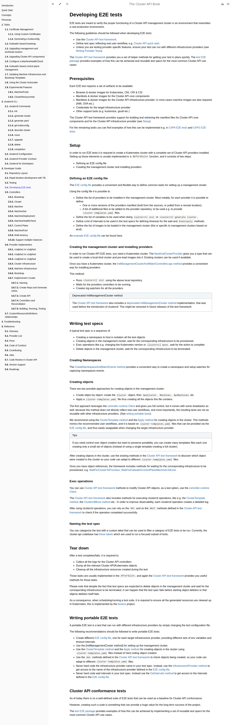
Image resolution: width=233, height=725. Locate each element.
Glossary (11, 331)
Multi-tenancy (18, 235)
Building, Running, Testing (28, 308)
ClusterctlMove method (97, 500)
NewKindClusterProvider (168, 253)
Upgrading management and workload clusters (21, 50)
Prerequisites (82, 78)
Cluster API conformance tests (98, 688)
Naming (19, 283)
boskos (122, 602)
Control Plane (18, 225)
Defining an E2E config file (89, 178)
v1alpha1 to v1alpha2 (22, 249)
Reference (8, 326)
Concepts (6, 15)
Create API (20, 296)
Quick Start (7, 10)
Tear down (79, 546)
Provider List (13, 336)
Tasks (6, 24)
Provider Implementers (18, 244)
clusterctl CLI (9, 101)
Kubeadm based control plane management (22, 68)
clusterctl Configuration (18, 154)
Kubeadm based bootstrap (20, 43)
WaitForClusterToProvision (104, 468)
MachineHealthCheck (22, 221)
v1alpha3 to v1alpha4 (22, 259)
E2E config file (83, 185)
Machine (15, 206)
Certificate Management (19, 29)
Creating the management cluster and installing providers (111, 246)
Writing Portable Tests (88, 50)
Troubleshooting (11, 321)
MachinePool (18, 230)
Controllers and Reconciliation (23, 302)
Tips (74, 433)
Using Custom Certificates (24, 34)
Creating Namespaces (85, 359)
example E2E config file (86, 235)
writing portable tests (138, 412)
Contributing (13, 350)
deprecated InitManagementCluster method (152, 302)
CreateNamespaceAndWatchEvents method (100, 366)
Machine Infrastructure (22, 268)
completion (16, 149)
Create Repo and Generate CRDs (29, 289)
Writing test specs (86, 322)
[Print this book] (223, 4)
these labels (106, 532)
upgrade (15, 139)
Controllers (12, 192)
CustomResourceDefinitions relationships (21, 315)
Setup (146, 121)
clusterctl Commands (17, 106)
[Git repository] (228, 4)
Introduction (7, 5)
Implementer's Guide (21, 278)
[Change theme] (60, 4)
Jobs (9, 355)
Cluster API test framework (101, 39)
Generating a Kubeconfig (23, 39)
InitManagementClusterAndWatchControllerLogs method (149, 263)
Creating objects (81, 381)
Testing (10, 182)
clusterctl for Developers (19, 163)
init (12, 111)
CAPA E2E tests (178, 127)
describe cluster (19, 130)
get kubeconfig (18, 125)
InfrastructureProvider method (190, 663)
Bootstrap (16, 197)
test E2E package (85, 708)
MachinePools (18, 92)
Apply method (146, 418)
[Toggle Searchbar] (67, 4)
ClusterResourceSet (21, 97)
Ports (10, 340)
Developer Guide (11, 168)
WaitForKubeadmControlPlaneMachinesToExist (148, 468)
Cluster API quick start (146, 43)
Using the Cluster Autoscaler (21, 82)
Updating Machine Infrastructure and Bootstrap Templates (25, 76)
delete (14, 144)
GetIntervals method (162, 671)
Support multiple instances (25, 240)
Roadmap (12, 369)
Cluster (15, 201)
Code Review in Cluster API (21, 359)
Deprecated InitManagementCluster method (97, 294)
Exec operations (81, 479)
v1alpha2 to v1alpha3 (22, 254)
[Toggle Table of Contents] (52, 4)
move (14, 135)
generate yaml (18, 120)
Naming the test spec (85, 522)
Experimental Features (18, 87)
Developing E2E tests (18, 187)
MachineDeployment (21, 216)
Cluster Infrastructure (22, 263)
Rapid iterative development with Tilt (25, 178)
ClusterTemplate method (114, 418)
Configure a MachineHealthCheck (24, 61)
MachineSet (17, 211)
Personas (6, 19)
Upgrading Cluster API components (25, 56)
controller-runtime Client (121, 404)
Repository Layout (16, 173)
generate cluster (19, 116)
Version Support (15, 364)
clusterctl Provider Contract (20, 159)
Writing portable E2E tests (94, 616)
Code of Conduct (15, 345)
